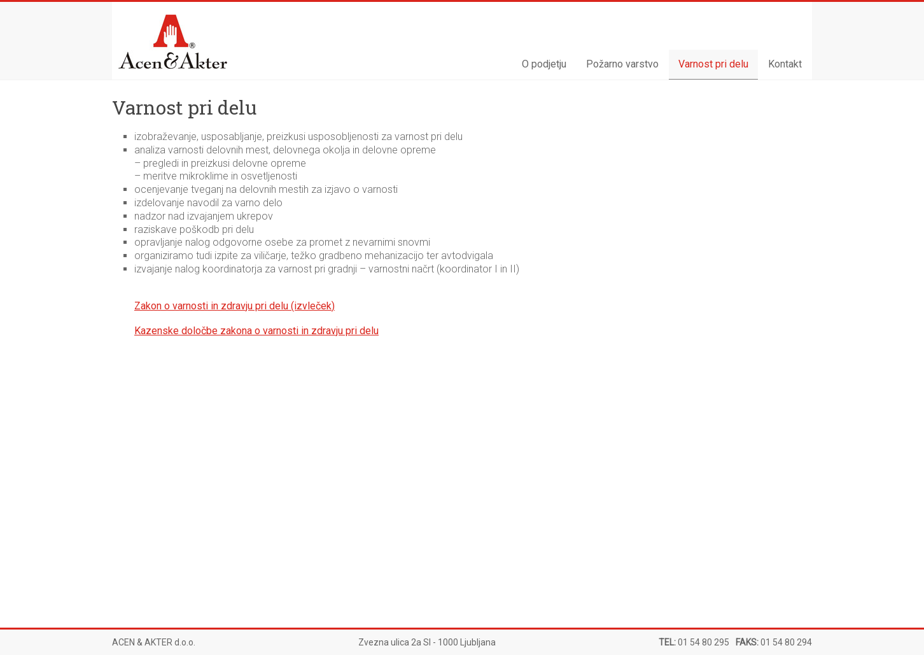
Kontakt (785, 64)
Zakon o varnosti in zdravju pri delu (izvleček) (234, 306)
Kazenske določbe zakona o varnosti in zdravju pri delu (256, 331)
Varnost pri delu (713, 64)
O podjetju (544, 64)
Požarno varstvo (622, 64)
